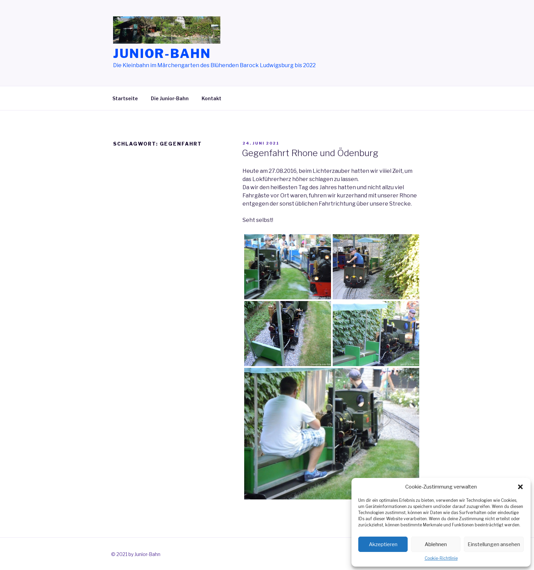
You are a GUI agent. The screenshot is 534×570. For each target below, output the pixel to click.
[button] (520, 486)
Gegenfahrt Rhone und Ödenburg (310, 153)
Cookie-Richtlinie (441, 558)
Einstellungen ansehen (494, 544)
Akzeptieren (383, 544)
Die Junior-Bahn (170, 98)
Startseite (125, 98)
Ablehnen (436, 544)
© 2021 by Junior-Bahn (135, 554)
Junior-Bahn (162, 53)
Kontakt (211, 98)
